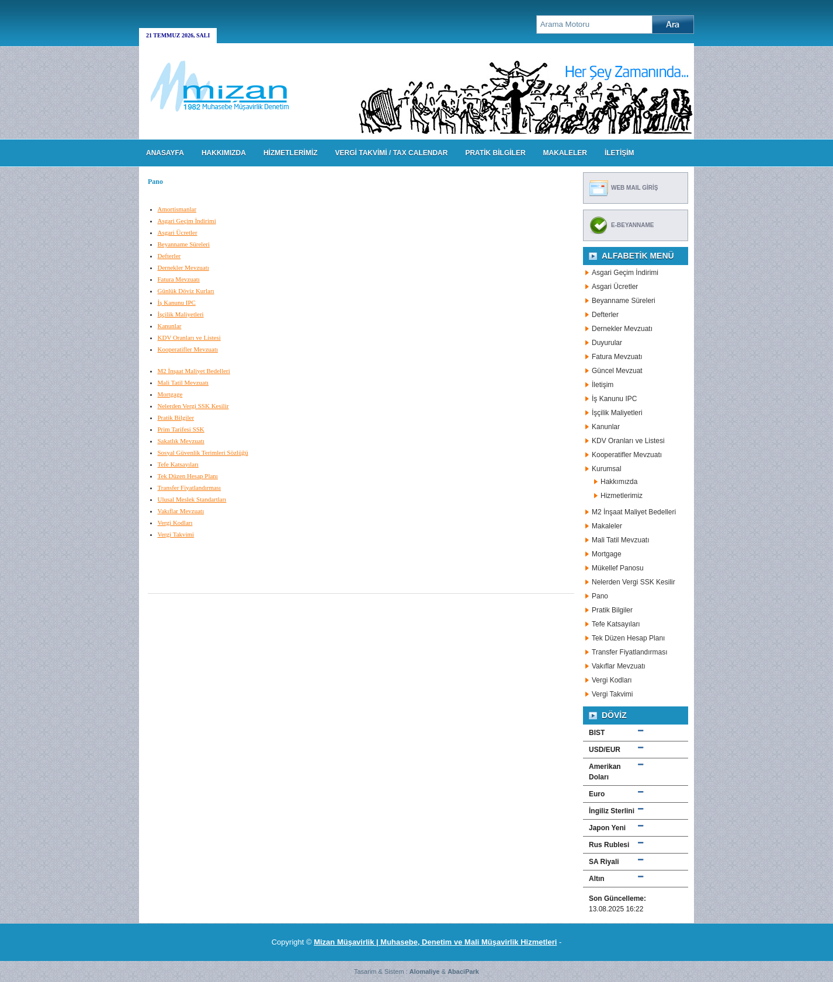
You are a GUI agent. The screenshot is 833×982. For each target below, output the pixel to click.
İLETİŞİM (619, 153)
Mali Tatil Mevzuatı (183, 382)
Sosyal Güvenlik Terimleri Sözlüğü (203, 452)
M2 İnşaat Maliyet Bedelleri (194, 370)
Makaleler (607, 526)
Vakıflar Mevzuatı (181, 510)
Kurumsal (607, 469)
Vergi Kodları (175, 522)
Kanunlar (170, 325)
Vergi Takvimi (176, 534)
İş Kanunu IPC (177, 302)
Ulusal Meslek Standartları (192, 499)
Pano (600, 596)
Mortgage (170, 394)
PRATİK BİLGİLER (495, 153)
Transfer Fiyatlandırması (189, 487)
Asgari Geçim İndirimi (187, 220)
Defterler (169, 255)
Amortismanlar (177, 209)
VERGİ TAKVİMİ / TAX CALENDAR (391, 153)
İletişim (602, 385)
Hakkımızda (619, 482)
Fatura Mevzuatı (179, 279)
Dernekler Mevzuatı (183, 267)
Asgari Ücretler (177, 232)
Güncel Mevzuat (617, 371)
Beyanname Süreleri (184, 244)
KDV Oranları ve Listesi (189, 337)
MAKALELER (565, 153)
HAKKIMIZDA (224, 153)
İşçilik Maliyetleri (181, 314)
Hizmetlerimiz (622, 496)
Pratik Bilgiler (176, 417)
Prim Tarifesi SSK (181, 429)
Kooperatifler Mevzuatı (188, 349)
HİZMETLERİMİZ (290, 153)
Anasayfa (165, 153)
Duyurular (607, 343)
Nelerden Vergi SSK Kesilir (193, 405)
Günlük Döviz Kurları (186, 290)
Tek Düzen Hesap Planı (188, 475)
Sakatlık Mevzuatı (181, 440)
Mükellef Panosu (618, 568)
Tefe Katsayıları (178, 464)
